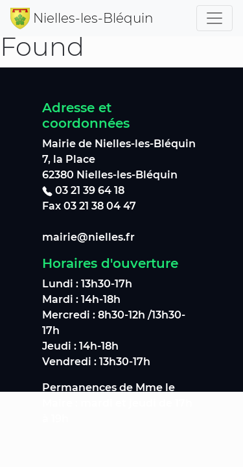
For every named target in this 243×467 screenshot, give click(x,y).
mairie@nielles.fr (88, 237)
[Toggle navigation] (214, 18)
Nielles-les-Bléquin (93, 18)
